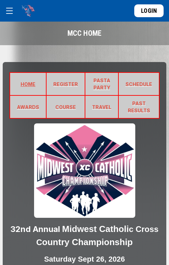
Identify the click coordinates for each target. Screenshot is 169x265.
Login (149, 10)
